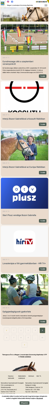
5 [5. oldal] (42, 330)
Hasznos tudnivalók (11, 377)
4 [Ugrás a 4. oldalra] (35, 330)
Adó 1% (39, 376)
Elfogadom (24, 403)
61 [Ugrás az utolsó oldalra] (42, 337)
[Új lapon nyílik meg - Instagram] (8, 2)
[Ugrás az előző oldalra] (6, 330)
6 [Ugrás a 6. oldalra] (6, 337)
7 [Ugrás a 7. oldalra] (13, 337)
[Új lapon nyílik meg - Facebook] (12, 2)
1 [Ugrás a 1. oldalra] (13, 330)
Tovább (42, 76)
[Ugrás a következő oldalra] (24, 345)
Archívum (31, 376)
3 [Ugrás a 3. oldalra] (28, 330)
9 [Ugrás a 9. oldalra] (28, 337)
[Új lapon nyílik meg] (9, 390)
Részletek (39, 398)
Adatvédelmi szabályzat (22, 377)
